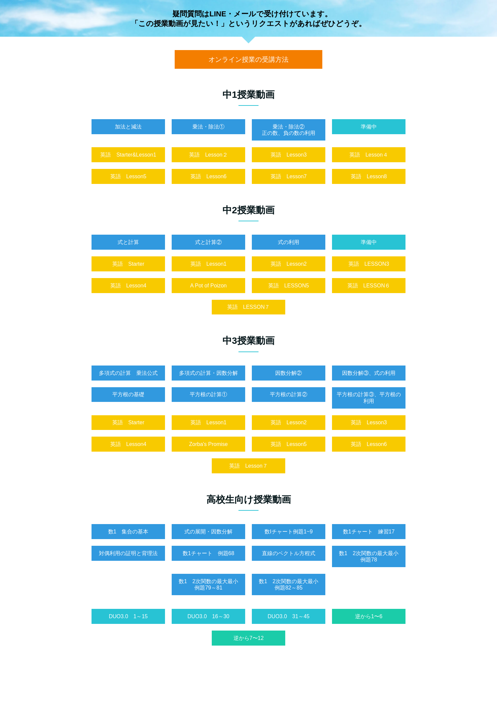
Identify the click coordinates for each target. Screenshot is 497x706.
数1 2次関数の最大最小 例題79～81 (211, 584)
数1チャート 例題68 (208, 553)
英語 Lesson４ (368, 155)
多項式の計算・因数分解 (208, 373)
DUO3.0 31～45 (288, 616)
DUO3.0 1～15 (128, 616)
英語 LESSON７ (248, 307)
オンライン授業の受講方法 (248, 59)
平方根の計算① (208, 394)
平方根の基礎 (128, 394)
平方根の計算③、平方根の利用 (369, 398)
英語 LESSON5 (288, 285)
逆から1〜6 (368, 616)
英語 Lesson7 (289, 176)
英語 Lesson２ (208, 155)
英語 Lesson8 (369, 176)
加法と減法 (128, 127)
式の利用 (288, 242)
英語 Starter (128, 264)
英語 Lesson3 (289, 155)
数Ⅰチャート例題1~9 (289, 531)
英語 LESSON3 (368, 264)
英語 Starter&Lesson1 (128, 155)
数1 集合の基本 (128, 531)
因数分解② (288, 373)
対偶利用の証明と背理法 (128, 553)
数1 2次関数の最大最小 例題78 (371, 556)
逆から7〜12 (248, 638)
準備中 (369, 127)
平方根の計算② (288, 394)
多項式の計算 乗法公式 (128, 373)
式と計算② (208, 242)
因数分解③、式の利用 (368, 373)
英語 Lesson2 (289, 264)
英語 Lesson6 (208, 176)
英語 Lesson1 (208, 264)
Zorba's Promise (208, 444)
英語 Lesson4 (128, 285)
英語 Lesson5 (128, 176)
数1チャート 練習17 (369, 531)
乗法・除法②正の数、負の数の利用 (288, 130)
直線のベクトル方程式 (288, 553)
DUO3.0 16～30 (208, 616)
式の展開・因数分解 (208, 531)
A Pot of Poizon (208, 285)
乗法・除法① (208, 127)
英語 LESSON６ (368, 285)
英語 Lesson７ (248, 466)
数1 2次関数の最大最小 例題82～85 (291, 584)
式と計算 (128, 242)
